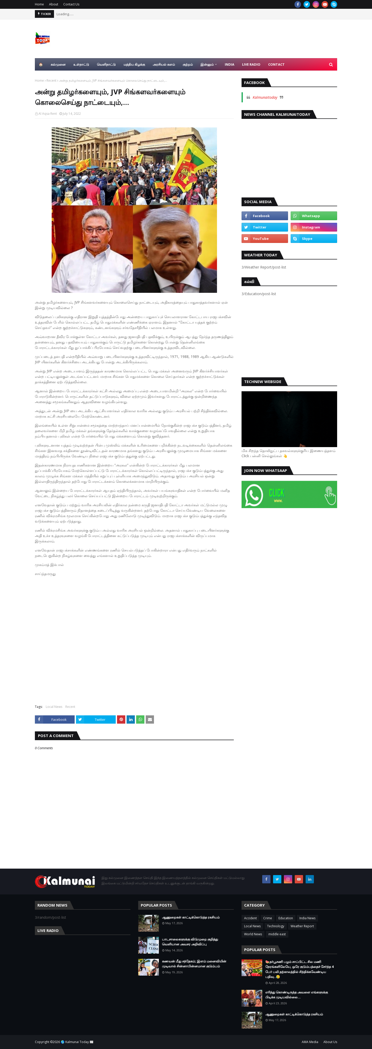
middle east (277, 934)
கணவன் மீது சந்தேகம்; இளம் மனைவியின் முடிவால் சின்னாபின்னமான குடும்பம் (194, 964)
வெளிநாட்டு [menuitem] (106, 64)
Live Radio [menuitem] (251, 64)
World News (253, 934)
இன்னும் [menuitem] (207, 64)
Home (39, 4)
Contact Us (71, 4)
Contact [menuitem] (276, 64)
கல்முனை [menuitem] (58, 64)
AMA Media (310, 1042)
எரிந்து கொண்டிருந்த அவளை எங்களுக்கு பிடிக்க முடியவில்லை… (296, 995)
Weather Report (302, 926)
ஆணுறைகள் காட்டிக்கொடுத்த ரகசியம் (191, 917)
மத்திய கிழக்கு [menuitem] (134, 64)
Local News (54, 707)
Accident (250, 918)
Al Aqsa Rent (47, 113)
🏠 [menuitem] (41, 64)
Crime (267, 918)
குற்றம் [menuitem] (188, 64)
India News (307, 918)
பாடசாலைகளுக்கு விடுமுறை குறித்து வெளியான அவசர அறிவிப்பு (190, 942)
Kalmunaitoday (265, 97)
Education (285, 918)
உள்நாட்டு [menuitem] (81, 64)
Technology (275, 926)
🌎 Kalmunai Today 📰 (77, 1042)
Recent (51, 80)
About (53, 4)
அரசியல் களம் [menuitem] (164, 64)
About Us (330, 1042)
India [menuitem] (229, 64)
